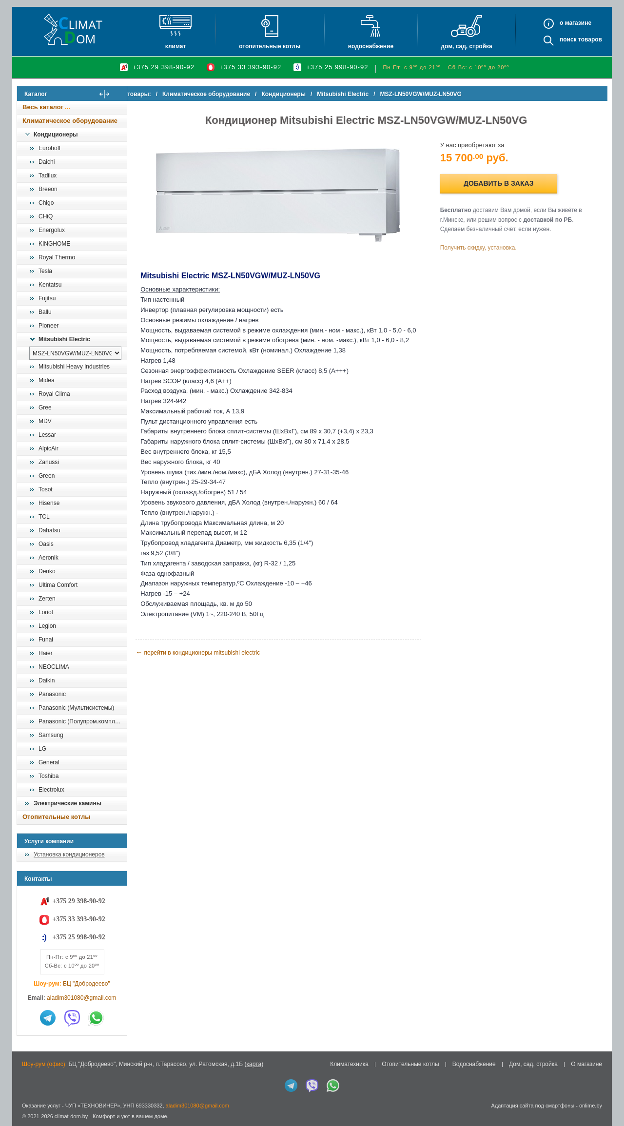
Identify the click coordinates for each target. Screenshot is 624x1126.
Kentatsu (50, 284)
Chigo (46, 202)
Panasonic (52, 694)
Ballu (45, 312)
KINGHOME (54, 243)
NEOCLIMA (54, 666)
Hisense (49, 503)
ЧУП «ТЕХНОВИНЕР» (92, 1105)
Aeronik (48, 557)
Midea (47, 380)
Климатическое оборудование (69, 120)
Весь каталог (42, 107)
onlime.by (590, 1105)
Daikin (47, 680)
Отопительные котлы (269, 46)
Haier (46, 653)
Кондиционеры (56, 134)
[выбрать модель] (75, 353)
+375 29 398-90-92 (164, 67)
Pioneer (48, 325)
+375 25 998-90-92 (337, 67)
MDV (45, 421)
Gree (45, 407)
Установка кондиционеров (69, 854)
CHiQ (46, 216)
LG (42, 748)
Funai (46, 639)
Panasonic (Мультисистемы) (76, 707)
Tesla (45, 271)
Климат (175, 46)
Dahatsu (49, 530)
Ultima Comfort (58, 585)
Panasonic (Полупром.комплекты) (82, 721)
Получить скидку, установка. (483, 247)
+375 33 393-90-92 (250, 67)
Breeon (48, 189)
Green (47, 475)
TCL (44, 516)
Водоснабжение (370, 46)
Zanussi (49, 462)
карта (253, 1064)
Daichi (47, 161)
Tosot (46, 489)
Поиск (568, 39)
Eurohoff (49, 148)
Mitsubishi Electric (64, 339)
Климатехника (349, 1064)
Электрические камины (67, 803)
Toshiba (48, 776)
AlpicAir (48, 448)
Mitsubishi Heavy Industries (74, 366)
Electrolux (51, 789)
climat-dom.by (71, 1116)
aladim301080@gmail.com (81, 997)
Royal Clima (54, 393)
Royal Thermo (57, 257)
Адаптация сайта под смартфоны (532, 1105)
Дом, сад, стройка (466, 46)
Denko (47, 571)
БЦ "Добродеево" (86, 983)
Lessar (47, 434)
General (49, 762)
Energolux (52, 230)
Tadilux (48, 175)
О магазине (586, 1064)
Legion (47, 625)
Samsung (51, 735)
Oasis (46, 544)
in (25, 1123)
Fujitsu (47, 298)
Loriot (46, 612)
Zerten (47, 598)
